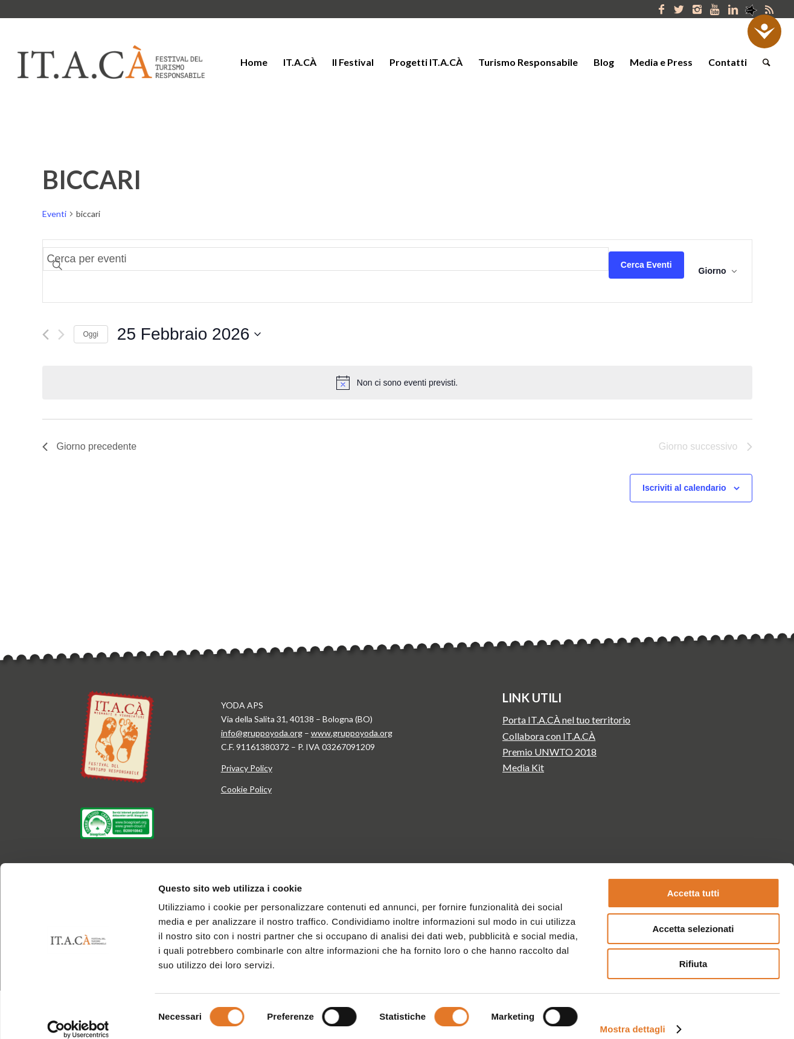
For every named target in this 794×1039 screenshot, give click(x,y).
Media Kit (523, 767)
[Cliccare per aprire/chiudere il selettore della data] (189, 334)
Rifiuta (693, 950)
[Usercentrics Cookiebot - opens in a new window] (78, 1015)
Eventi (54, 214)
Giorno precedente (89, 446)
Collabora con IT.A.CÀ (548, 736)
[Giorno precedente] (45, 334)
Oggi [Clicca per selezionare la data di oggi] (90, 334)
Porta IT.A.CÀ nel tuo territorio (566, 719)
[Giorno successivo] (61, 334)
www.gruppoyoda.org (351, 733)
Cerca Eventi (646, 265)
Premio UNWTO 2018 (549, 751)
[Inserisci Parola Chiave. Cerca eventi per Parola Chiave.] (326, 259)
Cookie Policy (246, 789)
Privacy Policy (246, 768)
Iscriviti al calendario (684, 488)
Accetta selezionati (693, 915)
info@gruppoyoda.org (262, 733)
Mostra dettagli (632, 1015)
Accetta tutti (693, 879)
